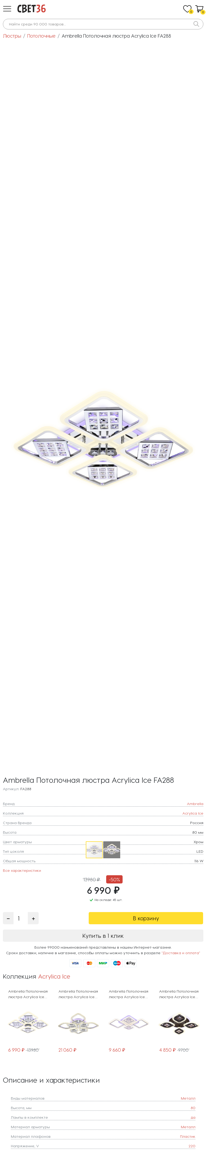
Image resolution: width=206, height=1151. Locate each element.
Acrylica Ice (54, 976)
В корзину (146, 918)
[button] (7, 9)
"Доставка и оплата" (181, 952)
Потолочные (41, 35)
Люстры (12, 35)
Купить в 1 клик (103, 935)
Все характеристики (22, 870)
